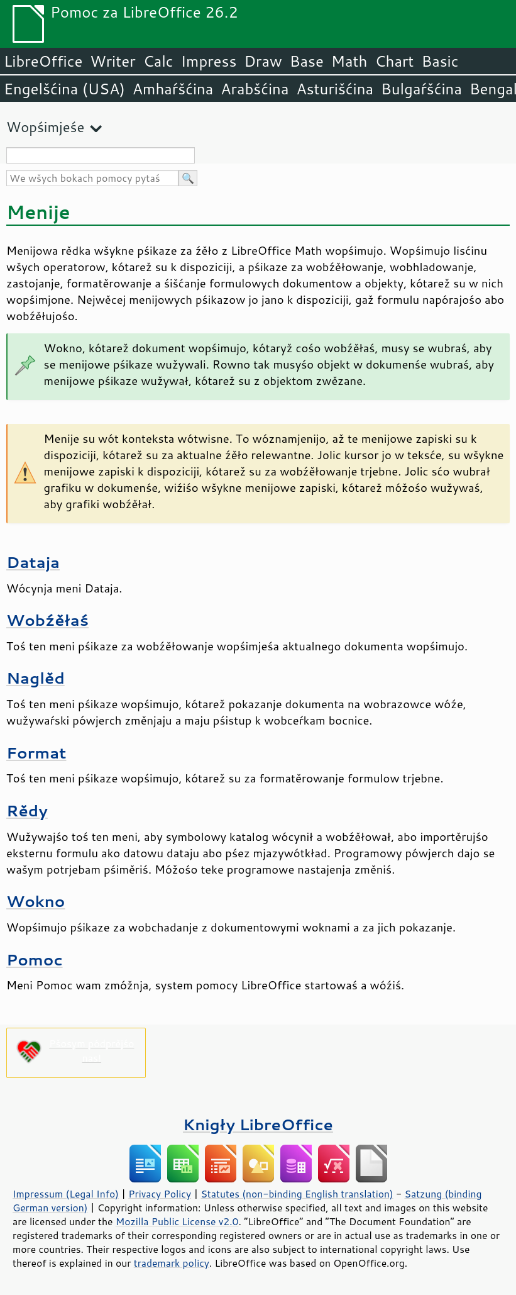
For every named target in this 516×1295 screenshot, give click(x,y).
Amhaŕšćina (173, 88)
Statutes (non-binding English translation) (296, 1194)
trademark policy (171, 1263)
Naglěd (35, 678)
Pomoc (34, 959)
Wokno (35, 901)
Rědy (27, 810)
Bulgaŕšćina (421, 88)
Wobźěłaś (47, 620)
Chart (394, 61)
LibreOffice (43, 61)
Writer (112, 61)
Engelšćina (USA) (64, 88)
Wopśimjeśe (45, 126)
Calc (158, 61)
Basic (439, 61)
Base (307, 61)
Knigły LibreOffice (258, 1124)
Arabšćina (254, 88)
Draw (263, 61)
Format (36, 753)
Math (349, 61)
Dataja (33, 562)
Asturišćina (334, 88)
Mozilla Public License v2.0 (177, 1221)
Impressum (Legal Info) (66, 1194)
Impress (209, 61)
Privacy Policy (159, 1194)
